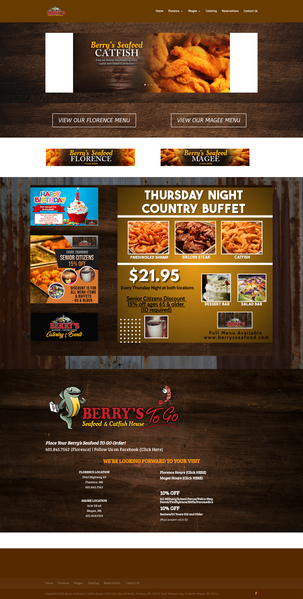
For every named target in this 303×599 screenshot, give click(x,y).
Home (159, 11)
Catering (211, 11)
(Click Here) (151, 449)
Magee (192, 11)
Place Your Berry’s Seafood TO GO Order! (85, 443)
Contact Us (251, 11)
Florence (173, 11)
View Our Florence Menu (94, 120)
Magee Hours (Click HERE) (181, 477)
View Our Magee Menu (208, 120)
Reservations (230, 11)
